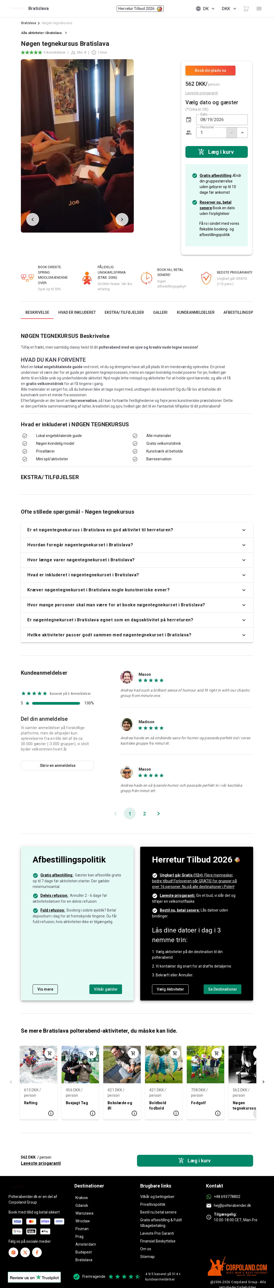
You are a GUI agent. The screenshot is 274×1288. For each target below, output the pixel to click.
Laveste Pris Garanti (157, 1233)
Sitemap (147, 1257)
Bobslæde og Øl (120, 1105)
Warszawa (84, 1213)
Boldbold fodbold (157, 1105)
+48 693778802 (227, 1196)
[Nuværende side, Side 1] (130, 813)
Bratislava (28, 23)
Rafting (30, 1102)
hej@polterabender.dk (232, 1205)
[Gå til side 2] (144, 813)
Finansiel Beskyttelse (158, 1241)
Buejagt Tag (77, 1102)
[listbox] (73, 447)
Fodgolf (198, 1102)
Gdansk (81, 1205)
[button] (188, 120)
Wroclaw (82, 1221)
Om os (145, 1249)
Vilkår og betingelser (157, 1196)
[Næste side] (158, 813)
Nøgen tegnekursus (244, 1105)
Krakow (81, 1198)
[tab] (37, 312)
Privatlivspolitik (152, 1204)
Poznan (82, 1229)
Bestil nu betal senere (158, 1212)
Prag (79, 1236)
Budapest (83, 1252)
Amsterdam (85, 1244)
